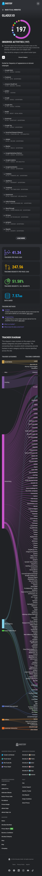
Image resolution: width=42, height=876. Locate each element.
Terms (14, 864)
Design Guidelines (27, 799)
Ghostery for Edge (28, 770)
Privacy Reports (7, 829)
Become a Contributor (7, 832)
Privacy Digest (6, 767)
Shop (3, 840)
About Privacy (26, 803)
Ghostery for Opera (28, 767)
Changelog (4, 848)
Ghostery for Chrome (28, 755)
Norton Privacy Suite (7, 796)
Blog (3, 844)
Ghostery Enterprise (7, 836)
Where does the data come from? (13, 327)
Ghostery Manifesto (7, 824)
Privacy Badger (6, 804)
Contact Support (26, 787)
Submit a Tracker (26, 791)
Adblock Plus (5, 788)
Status (3, 821)
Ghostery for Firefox (28, 759)
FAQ (23, 783)
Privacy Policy (20, 864)
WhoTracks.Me (6, 763)
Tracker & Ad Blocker (8, 755)
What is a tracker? (8, 324)
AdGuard (4, 784)
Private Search (6, 759)
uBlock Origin (5, 808)
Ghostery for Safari (28, 763)
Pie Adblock (5, 800)
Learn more (30, 313)
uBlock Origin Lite (6, 812)
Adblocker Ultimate (6, 792)
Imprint (28, 864)
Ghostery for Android (28, 774)
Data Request (25, 795)
